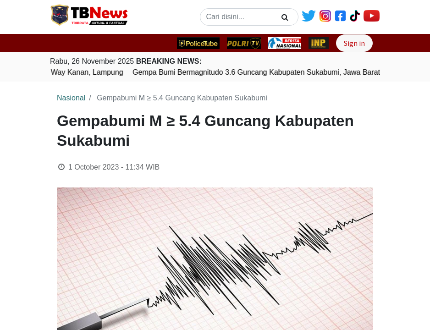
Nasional (71, 98)
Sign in (354, 43)
